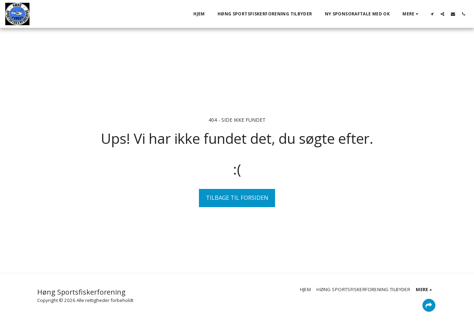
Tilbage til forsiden (237, 197)
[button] (432, 14)
